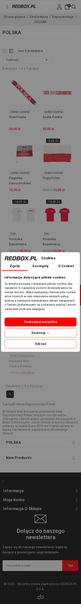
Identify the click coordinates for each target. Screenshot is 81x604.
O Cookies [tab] (66, 266)
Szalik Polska (52, 117)
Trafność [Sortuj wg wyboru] (27, 60)
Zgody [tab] (15, 266)
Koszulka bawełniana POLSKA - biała (20, 242)
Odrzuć (40, 344)
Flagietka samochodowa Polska (20, 181)
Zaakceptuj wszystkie (40, 322)
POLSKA (13, 442)
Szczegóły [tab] (40, 266)
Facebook (5, 482)
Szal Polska (17, 117)
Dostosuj (41, 333)
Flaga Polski (51, 178)
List (11, 51)
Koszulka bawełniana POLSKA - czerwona (51, 242)
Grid (5, 51)
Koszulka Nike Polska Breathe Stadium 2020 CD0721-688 (20, 364)
